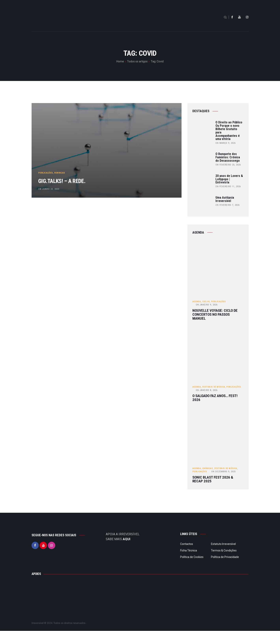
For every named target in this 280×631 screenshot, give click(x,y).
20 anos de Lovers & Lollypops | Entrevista (229, 179)
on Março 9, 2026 (225, 143)
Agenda (196, 301)
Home (120, 61)
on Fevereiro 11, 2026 (228, 186)
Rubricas (59, 171)
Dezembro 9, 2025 (223, 471)
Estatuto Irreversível (223, 544)
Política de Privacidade (225, 557)
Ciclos (206, 301)
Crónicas (207, 468)
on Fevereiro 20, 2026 (228, 164)
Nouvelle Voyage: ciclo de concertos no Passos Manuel (215, 314)
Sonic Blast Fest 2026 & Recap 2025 (212, 480)
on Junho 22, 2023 (48, 189)
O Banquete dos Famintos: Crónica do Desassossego (227, 157)
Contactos (186, 544)
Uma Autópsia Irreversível (224, 199)
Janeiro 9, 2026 (206, 305)
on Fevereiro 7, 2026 (227, 205)
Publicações (45, 171)
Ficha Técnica (188, 550)
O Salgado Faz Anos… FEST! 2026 (215, 398)
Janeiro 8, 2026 (206, 390)
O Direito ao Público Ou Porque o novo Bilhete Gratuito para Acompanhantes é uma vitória (228, 131)
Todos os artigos (137, 61)
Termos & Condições (224, 550)
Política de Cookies (191, 557)
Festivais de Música (213, 387)
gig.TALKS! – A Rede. (69, 180)
